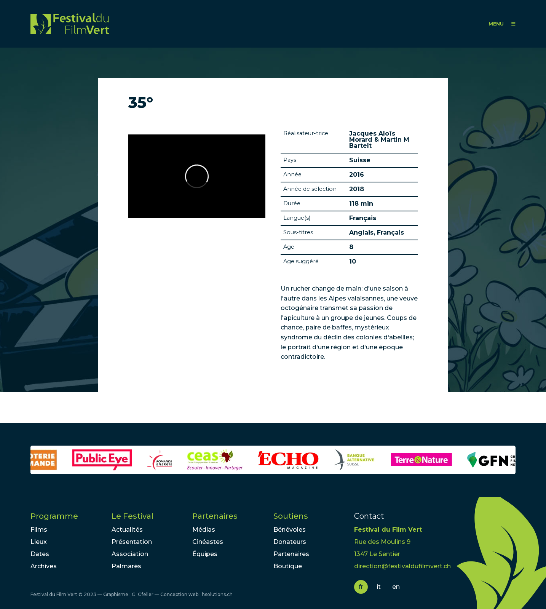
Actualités (127, 529)
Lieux (38, 541)
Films (38, 529)
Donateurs (289, 541)
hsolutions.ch (217, 594)
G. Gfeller (142, 594)
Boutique (287, 566)
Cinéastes (207, 541)
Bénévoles (289, 529)
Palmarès (126, 566)
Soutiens (290, 516)
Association (130, 554)
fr (361, 586)
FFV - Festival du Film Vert (69, 24)
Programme (54, 516)
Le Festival (132, 516)
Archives (43, 566)
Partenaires (215, 516)
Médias (203, 529)
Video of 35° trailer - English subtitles (196, 176)
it (379, 586)
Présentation (132, 541)
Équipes (204, 554)
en (396, 586)
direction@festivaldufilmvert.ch (402, 566)
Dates (39, 554)
